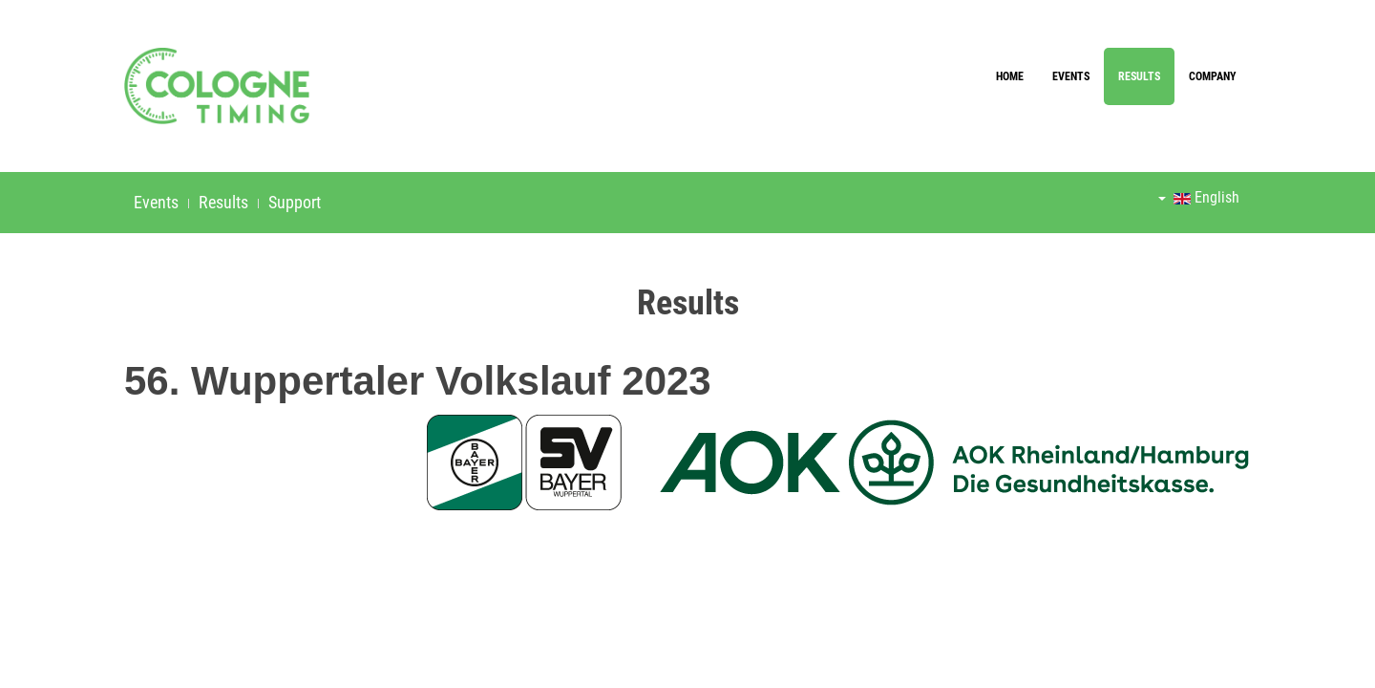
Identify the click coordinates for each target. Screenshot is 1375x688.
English (1198, 197)
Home (1010, 76)
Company (1213, 76)
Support (294, 202)
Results (1139, 76)
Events (1070, 76)
